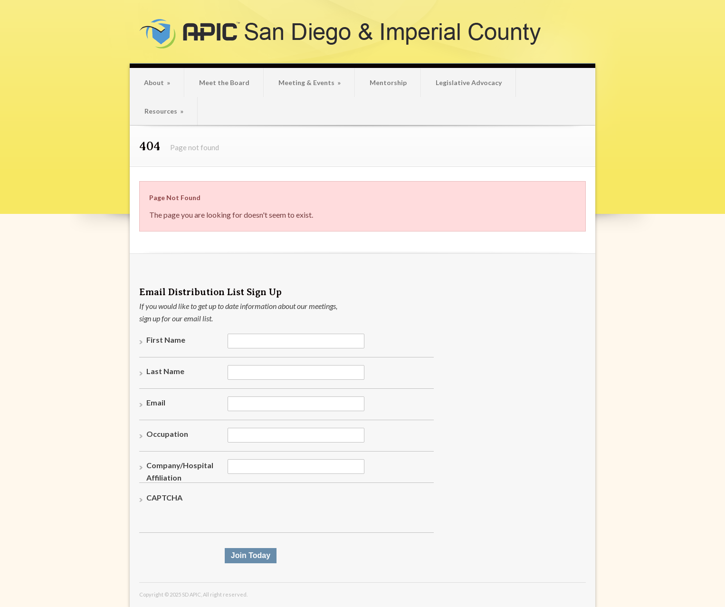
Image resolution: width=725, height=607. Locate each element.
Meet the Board (224, 82)
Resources (163, 111)
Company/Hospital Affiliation (179, 471)
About (157, 82)
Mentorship (388, 82)
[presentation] (300, 510)
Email (155, 402)
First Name (165, 339)
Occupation (167, 433)
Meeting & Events (309, 82)
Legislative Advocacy (469, 82)
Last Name (165, 371)
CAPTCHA (164, 497)
